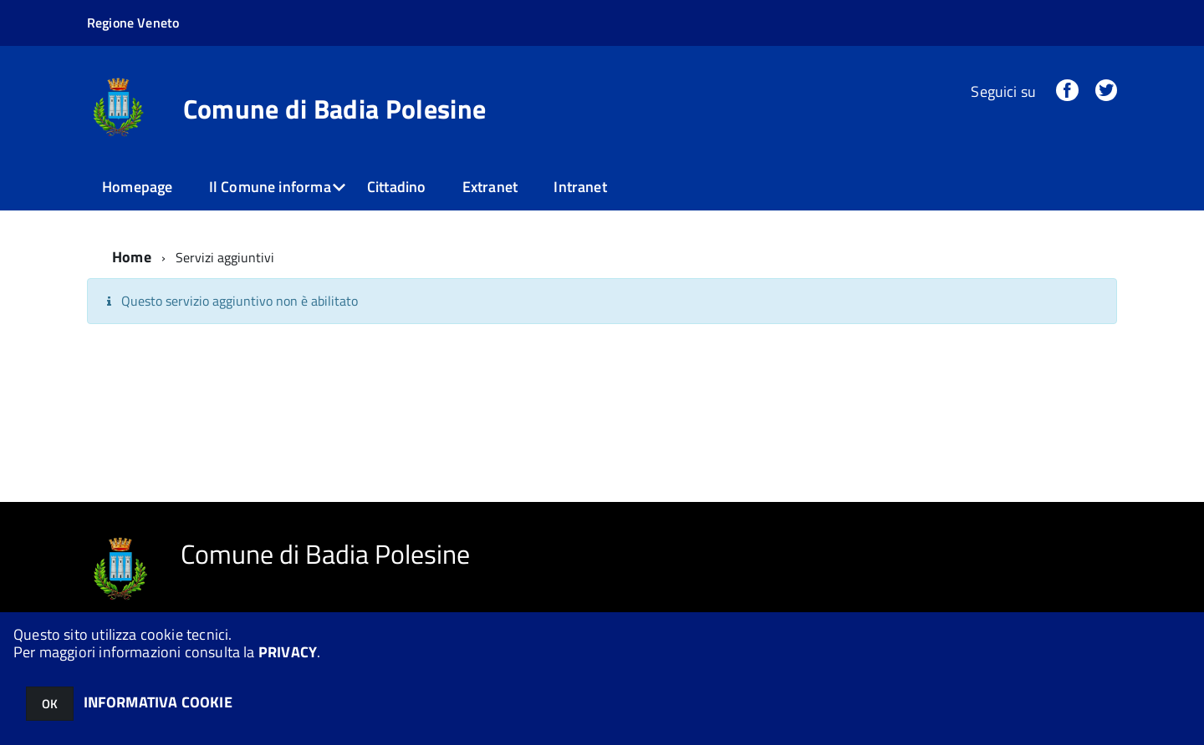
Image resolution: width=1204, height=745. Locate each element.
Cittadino (396, 186)
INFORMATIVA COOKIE (158, 702)
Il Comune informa (270, 186)
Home (131, 257)
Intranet (580, 186)
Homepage (137, 186)
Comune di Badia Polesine (335, 108)
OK (50, 703)
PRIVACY (287, 652)
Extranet (490, 186)
